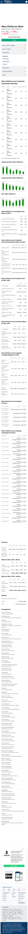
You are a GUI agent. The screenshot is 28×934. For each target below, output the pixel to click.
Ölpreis (20, 918)
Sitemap (5, 900)
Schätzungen (6, 59)
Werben (14, 896)
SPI (9, 909)
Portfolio (5, 918)
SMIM (16, 909)
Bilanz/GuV (5, 56)
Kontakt (4, 895)
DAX (20, 909)
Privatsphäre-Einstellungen (21, 903)
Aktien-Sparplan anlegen (14, 37)
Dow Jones (12, 911)
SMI (15, 912)
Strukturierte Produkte (8, 917)
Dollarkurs (14, 914)
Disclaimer (20, 898)
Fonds (10, 915)
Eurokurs (21, 914)
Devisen (9, 914)
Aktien (4, 914)
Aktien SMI (5, 909)
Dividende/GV (6, 61)
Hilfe (13, 895)
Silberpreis (5, 915)
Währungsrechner (12, 918)
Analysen (5, 64)
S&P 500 (11, 912)
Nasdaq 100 (20, 911)
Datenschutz (21, 896)
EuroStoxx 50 (6, 911)
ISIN (12, 29)
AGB (19, 900)
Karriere (5, 896)
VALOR (3, 29)
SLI (12, 909)
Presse (4, 898)
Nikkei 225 (5, 912)
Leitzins (4, 920)
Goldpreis (19, 912)
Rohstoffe (17, 917)
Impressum (21, 895)
